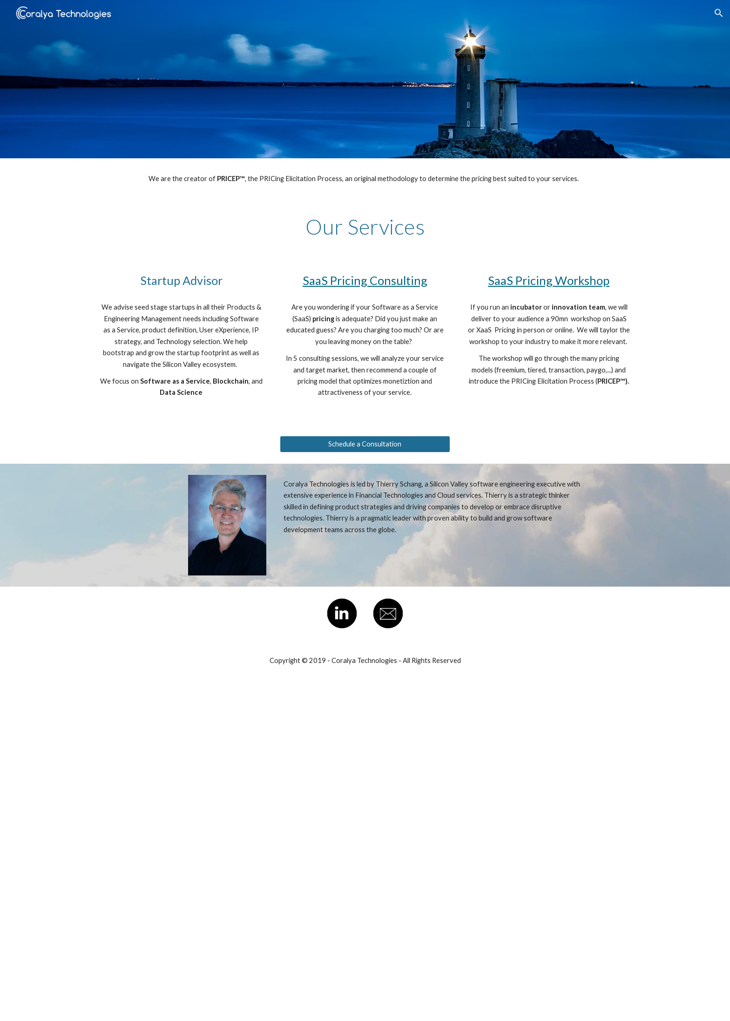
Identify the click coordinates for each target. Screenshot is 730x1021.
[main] (365, 178)
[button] (719, 13)
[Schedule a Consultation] (364, 444)
